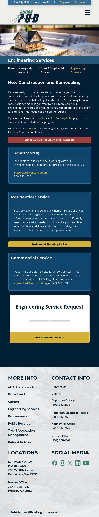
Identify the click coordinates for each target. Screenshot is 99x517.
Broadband (16, 394)
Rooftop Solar (64, 118)
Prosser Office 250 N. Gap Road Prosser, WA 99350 (20, 486)
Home (11, 68)
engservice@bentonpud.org (31, 172)
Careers (13, 402)
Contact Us (59, 387)
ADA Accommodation (24, 387)
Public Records (19, 423)
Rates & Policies (27, 128)
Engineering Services (23, 409)
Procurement (18, 416)
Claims (56, 394)
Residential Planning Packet (49, 244)
